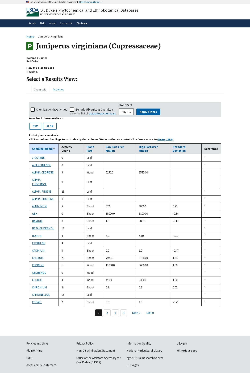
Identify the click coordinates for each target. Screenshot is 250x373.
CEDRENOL (39, 273)
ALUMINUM (39, 206)
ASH (35, 213)
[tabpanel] (125, 209)
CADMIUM (38, 250)
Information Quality (139, 343)
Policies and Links (37, 343)
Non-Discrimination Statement (95, 351)
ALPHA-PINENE (41, 191)
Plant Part (125, 105)
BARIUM (37, 221)
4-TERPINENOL (41, 165)
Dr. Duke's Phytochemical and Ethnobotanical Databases (89, 10)
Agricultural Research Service (145, 358)
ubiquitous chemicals (102, 113)
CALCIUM (37, 258)
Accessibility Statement (41, 365)
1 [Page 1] (98, 313)
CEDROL (37, 280)
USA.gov (182, 343)
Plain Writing (34, 351)
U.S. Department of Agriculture (57, 14)
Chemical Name (43, 149)
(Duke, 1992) (165, 139)
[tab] (40, 89)
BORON (36, 236)
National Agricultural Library (144, 351)
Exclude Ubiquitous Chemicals (94, 109)
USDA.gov (133, 365)
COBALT (37, 302)
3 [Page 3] (115, 313)
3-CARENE (38, 158)
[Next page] (136, 312)
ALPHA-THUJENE (43, 199)
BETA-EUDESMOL (43, 228)
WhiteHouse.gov (187, 351)
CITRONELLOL (41, 295)
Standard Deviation (179, 149)
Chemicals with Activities (51, 109)
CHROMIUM (39, 287)
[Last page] (150, 312)
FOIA (29, 358)
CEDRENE (38, 265)
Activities (58, 89)
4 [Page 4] (123, 313)
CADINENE (38, 243)
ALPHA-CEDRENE (42, 172)
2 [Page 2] (107, 313)
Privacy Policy (85, 343)
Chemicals (40, 89)
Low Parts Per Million (115, 149)
